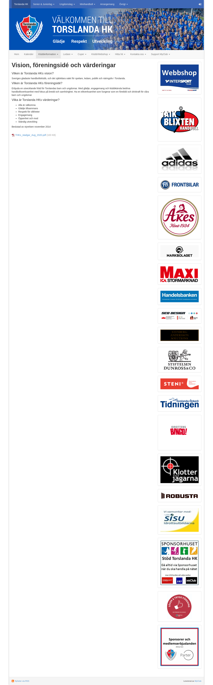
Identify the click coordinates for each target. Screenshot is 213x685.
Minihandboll (87, 4)
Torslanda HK (21, 4)
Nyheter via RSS (22, 681)
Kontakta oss (138, 54)
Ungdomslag (67, 4)
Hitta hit (120, 54)
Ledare (68, 54)
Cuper (82, 54)
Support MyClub (160, 54)
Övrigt (123, 4)
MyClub (198, 681)
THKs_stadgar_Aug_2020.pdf (30, 135)
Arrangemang (107, 4)
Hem (16, 54)
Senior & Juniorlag (43, 4)
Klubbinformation (48, 54)
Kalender (28, 54)
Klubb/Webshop (100, 54)
